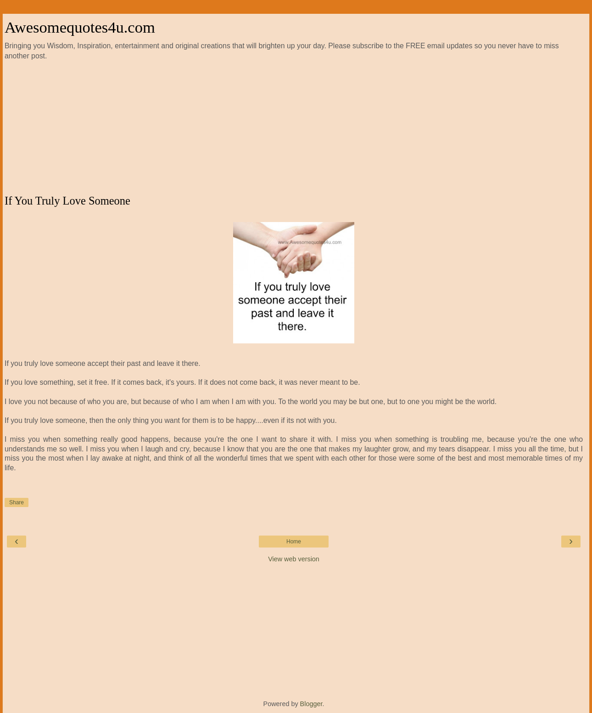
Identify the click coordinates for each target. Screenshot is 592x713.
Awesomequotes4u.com (80, 27)
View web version (293, 559)
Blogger (311, 703)
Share (16, 502)
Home (293, 541)
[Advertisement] (293, 127)
